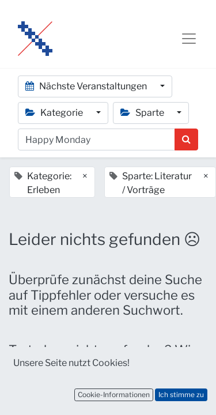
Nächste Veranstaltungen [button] (87, 86)
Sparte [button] (143, 112)
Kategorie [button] (55, 112)
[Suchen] (186, 139)
